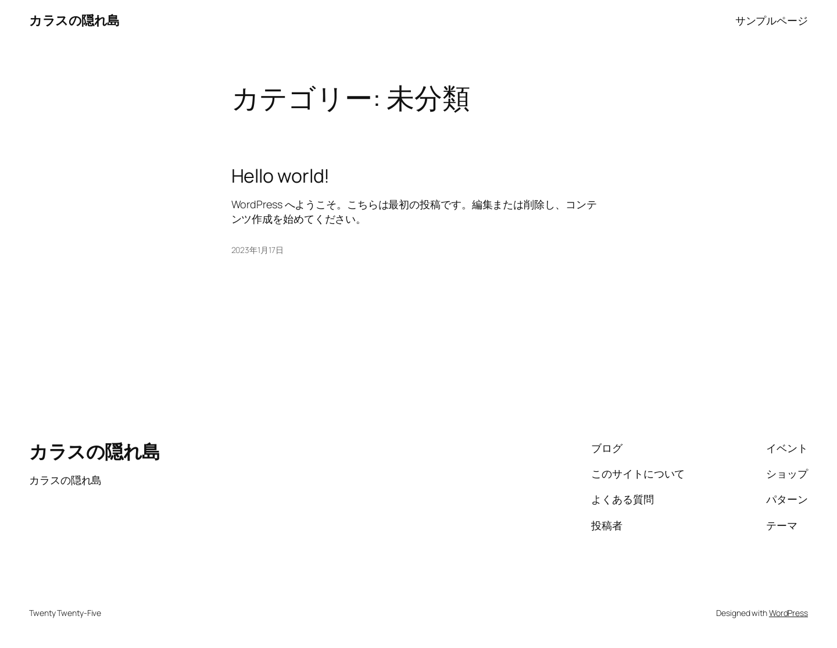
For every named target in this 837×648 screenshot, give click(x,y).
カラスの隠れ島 (74, 20)
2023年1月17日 (257, 249)
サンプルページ (771, 20)
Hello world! (280, 175)
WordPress (788, 612)
